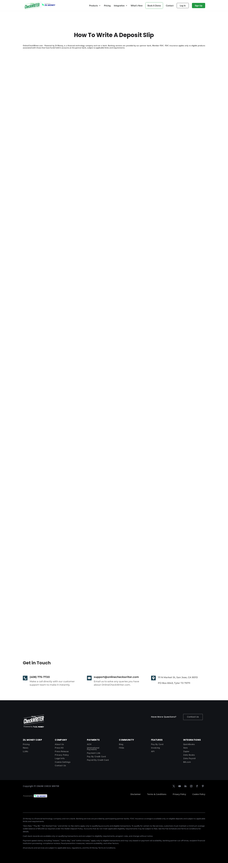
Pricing (107, 5)
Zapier (186, 751)
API (153, 751)
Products (93, 5)
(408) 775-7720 (40, 677)
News (25, 748)
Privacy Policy (62, 755)
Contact (170, 5)
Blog (121, 744)
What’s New (137, 5)
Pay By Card (157, 744)
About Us (59, 744)
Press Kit (59, 748)
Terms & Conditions (156, 794)
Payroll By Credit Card (98, 760)
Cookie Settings (62, 762)
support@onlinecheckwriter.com (116, 677)
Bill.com (187, 762)
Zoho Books (189, 755)
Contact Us (193, 716)
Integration (119, 5)
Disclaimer (135, 794)
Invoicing (155, 748)
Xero (185, 748)
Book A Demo (154, 5)
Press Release (62, 751)
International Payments (93, 749)
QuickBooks (189, 744)
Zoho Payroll (189, 758)
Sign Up (198, 5)
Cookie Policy (198, 794)
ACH (89, 744)
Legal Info (60, 758)
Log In (183, 5)
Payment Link (93, 753)
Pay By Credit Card (96, 756)
